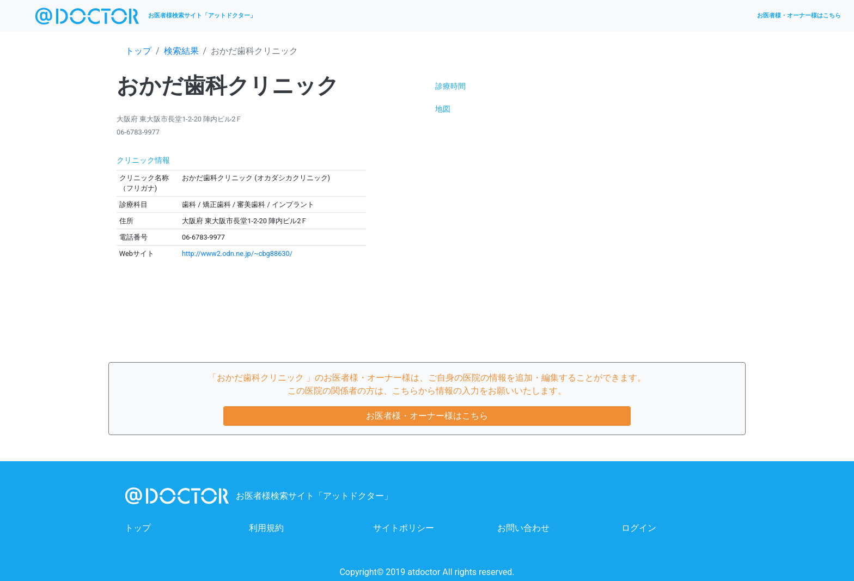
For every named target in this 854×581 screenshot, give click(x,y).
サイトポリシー (403, 528)
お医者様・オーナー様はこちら (799, 15)
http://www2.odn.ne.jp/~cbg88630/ (237, 253)
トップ (138, 51)
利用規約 (266, 528)
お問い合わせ (523, 528)
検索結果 (181, 51)
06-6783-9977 (138, 132)
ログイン (638, 528)
